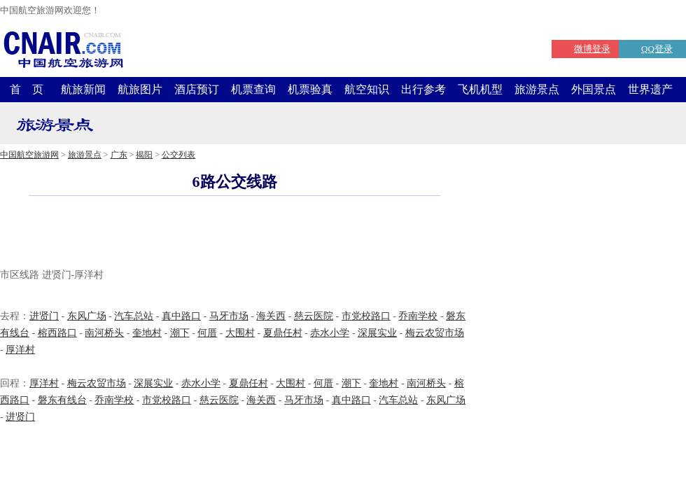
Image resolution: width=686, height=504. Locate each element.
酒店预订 (196, 89)
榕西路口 (57, 333)
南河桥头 (104, 333)
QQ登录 (657, 48)
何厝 (207, 333)
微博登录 (592, 48)
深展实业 (377, 333)
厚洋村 (20, 349)
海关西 (271, 316)
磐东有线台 (62, 400)
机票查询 (253, 89)
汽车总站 (133, 316)
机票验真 (310, 89)
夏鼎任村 (282, 333)
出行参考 (423, 89)
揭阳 (144, 155)
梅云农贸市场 (434, 333)
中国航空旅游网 (29, 155)
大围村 (240, 333)
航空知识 (366, 89)
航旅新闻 (83, 89)
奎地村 (147, 333)
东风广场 (86, 316)
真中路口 (181, 316)
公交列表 (178, 155)
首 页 (26, 89)
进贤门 (44, 316)
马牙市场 (228, 316)
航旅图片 (140, 89)
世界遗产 (650, 89)
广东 (119, 155)
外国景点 (593, 89)
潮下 (180, 333)
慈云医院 (313, 316)
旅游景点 (536, 89)
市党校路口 (366, 316)
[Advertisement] (234, 234)
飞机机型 (480, 89)
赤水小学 (329, 333)
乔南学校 (418, 316)
